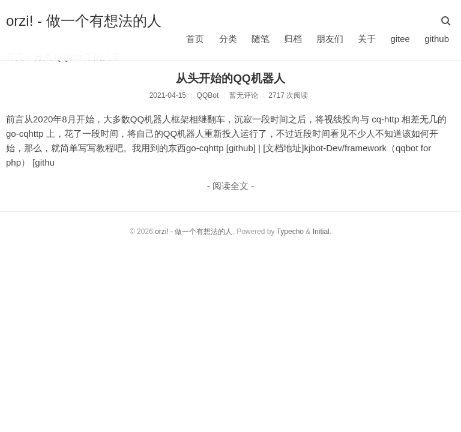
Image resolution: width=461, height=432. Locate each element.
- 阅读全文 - (230, 186)
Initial (321, 231)
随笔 (261, 39)
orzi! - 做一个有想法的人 (83, 21)
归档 (293, 39)
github (436, 39)
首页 (195, 39)
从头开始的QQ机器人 (230, 78)
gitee (400, 39)
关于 (367, 39)
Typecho (290, 231)
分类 (228, 39)
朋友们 (329, 39)
